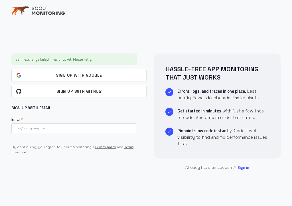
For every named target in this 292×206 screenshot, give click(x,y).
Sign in (243, 167)
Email (16, 119)
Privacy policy (105, 147)
